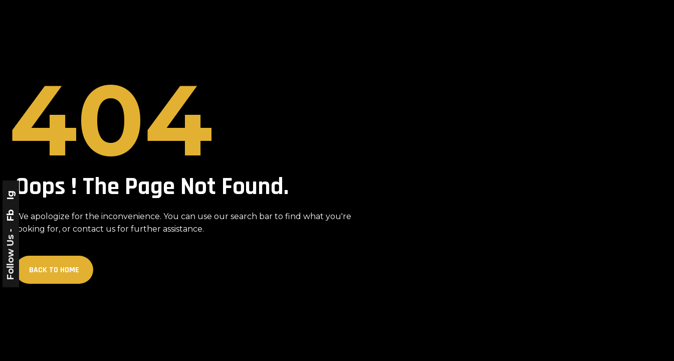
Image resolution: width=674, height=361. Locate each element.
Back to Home (54, 270)
